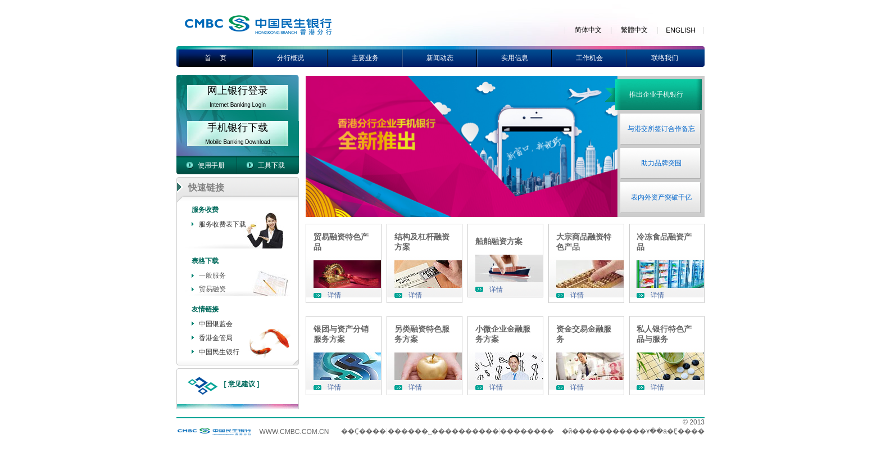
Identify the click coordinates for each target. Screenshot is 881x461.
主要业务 (365, 58)
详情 (334, 295)
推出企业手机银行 (656, 94)
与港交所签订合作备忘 (661, 129)
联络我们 (664, 58)
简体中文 (588, 30)
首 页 (215, 58)
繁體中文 (634, 30)
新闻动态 (439, 58)
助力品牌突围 (661, 163)
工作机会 (589, 58)
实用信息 (514, 58)
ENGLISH (681, 30)
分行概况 (290, 58)
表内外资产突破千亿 (661, 197)
